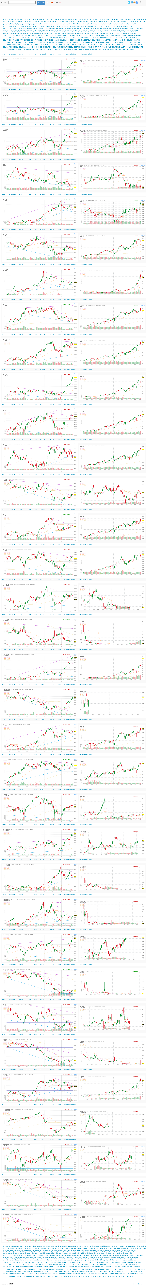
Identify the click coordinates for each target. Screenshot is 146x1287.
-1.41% (21, 1209)
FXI (3, 474)
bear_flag (58, 49)
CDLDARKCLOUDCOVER (27, 38)
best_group (19, 19)
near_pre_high (81, 28)
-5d (30, 439)
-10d (30, 614)
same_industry (126, 49)
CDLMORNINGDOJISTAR (103, 42)
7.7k (41, 1174)
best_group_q (37, 19)
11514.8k (42, 369)
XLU (3, 439)
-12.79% (52, 789)
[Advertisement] (33, 12)
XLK (3, 369)
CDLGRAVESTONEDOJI (119, 38)
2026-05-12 (12, 54)
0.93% (20, 299)
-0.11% (21, 964)
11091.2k (42, 404)
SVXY (4, 789)
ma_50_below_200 (52, 28)
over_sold (6, 31)
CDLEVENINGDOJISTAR (89, 38)
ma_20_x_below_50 (26, 28)
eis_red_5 (97, 21)
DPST (4, 579)
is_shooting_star (55, 24)
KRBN (4, 1104)
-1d (30, 334)
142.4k (42, 1034)
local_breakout (75, 24)
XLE (3, 194)
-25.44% (52, 1209)
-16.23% (52, 894)
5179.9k (42, 719)
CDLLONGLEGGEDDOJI (26, 42)
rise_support (95, 31)
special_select (111, 31)
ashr (53, 49)
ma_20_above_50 (9, 26)
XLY (3, 544)
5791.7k (42, 649)
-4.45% (52, 1069)
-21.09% (52, 999)
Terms (135, 1284)
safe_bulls (117, 49)
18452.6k (42, 194)
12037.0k (42, 334)
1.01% (20, 754)
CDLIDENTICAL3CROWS (83, 40)
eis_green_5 (84, 21)
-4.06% (52, 229)
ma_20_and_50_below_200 (62, 26)
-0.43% (21, 54)
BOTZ (4, 929)
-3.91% (52, 719)
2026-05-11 (12, 89)
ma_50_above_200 (39, 28)
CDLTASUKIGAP (136, 45)
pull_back (26, 31)
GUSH (4, 859)
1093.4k (42, 824)
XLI (3, 334)
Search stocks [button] (41, 2)
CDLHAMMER (132, 38)
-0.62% (21, 404)
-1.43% (21, 894)
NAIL (3, 999)
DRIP (3, 964)
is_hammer (46, 24)
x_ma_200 (27, 35)
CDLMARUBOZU (51, 42)
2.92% (20, 1139)
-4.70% (52, 124)
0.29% (20, 89)
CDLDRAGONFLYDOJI (60, 38)
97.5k (41, 1069)
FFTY (4, 1139)
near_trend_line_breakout (108, 28)
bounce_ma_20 (89, 19)
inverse (90, 49)
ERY (3, 1034)
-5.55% (52, 824)
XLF (3, 229)
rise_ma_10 (55, 31)
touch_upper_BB (132, 31)
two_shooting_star (43, 33)
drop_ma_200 (38, 21)
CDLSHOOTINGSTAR (59, 45)
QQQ (3, 89)
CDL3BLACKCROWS (26, 47)
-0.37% (21, 229)
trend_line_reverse (22, 33)
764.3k (42, 859)
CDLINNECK (96, 40)
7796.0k (42, 614)
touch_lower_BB (122, 31)
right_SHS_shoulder (44, 31)
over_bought (140, 28)
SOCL (4, 1174)
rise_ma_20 (63, 31)
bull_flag (64, 49)
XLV (3, 299)
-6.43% (52, 509)
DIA (3, 404)
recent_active (33, 31)
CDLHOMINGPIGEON (67, 40)
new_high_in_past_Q (123, 28)
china (72, 49)
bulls (68, 49)
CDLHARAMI (34, 40)
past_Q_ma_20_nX (16, 31)
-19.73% (52, 1104)
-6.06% (52, 1139)
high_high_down (22, 24)
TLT (3, 159)
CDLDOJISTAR (48, 38)
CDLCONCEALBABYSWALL (132, 35)
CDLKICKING (122, 40)
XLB (3, 719)
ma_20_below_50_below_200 (105, 26)
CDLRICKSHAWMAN (10, 45)
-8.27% (52, 194)
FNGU (4, 684)
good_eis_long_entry (139, 21)
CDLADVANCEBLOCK (74, 35)
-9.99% (52, 474)
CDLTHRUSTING (86, 47)
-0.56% (21, 439)
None (35, 54)
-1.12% (21, 369)
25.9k (41, 1139)
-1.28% (21, 929)
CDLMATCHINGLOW (74, 42)
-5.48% (52, 89)
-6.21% (52, 649)
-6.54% (52, 544)
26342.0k (42, 159)
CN (50, 3)
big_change (61, 19)
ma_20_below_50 (90, 26)
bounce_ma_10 (78, 19)
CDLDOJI (39, 38)
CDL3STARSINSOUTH (60, 47)
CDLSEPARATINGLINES (43, 45)
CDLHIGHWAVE (44, 40)
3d (29, 1069)
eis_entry (77, 21)
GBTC (4, 1209)
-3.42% (52, 159)
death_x (143, 19)
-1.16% (21, 334)
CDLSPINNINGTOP (84, 45)
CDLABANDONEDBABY (59, 35)
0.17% (20, 194)
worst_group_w (83, 33)
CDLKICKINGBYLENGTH (135, 40)
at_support (12, 19)
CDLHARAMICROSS (23, 40)
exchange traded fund (70, 54)
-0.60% (21, 159)
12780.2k (42, 299)
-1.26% (21, 124)
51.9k (41, 1104)
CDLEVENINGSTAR (104, 38)
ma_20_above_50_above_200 (24, 26)
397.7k (42, 964)
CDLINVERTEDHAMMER (109, 40)
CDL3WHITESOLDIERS (11, 47)
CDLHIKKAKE (54, 40)
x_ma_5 (33, 35)
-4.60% (52, 439)
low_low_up (84, 24)
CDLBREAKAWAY (99, 35)
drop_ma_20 (15, 21)
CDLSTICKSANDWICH (115, 45)
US (58, 3)
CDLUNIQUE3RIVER (118, 47)
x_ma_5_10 (40, 35)
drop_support (64, 21)
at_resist (5, 19)
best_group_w (47, 19)
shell (132, 49)
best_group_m (28, 19)
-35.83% (52, 579)
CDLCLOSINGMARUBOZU (114, 35)
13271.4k (42, 264)
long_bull (101, 49)
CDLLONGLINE (40, 42)
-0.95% (21, 719)
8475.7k (42, 544)
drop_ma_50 (55, 21)
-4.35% (52, 54)
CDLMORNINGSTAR (119, 42)
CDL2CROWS (106, 47)
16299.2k (42, 229)
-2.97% (52, 264)
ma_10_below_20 (117, 24)
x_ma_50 (47, 35)
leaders (95, 49)
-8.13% (52, 1174)
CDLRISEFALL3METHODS (26, 45)
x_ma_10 (129, 33)
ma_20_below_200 (78, 26)
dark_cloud (136, 19)
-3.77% (52, 334)
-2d (30, 159)
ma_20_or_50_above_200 (124, 26)
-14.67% (52, 964)
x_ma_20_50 (7, 35)
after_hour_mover (45, 49)
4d (29, 264)
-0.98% (21, 264)
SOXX (4, 649)
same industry (67, 1209)
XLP (3, 509)
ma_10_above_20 (105, 24)
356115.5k (43, 54)
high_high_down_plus (35, 24)
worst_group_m (63, 33)
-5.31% (52, 369)
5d (29, 89)
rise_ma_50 (87, 31)
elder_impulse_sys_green (108, 21)
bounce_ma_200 (99, 19)
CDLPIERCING (140, 42)
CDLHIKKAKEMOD (88, 42)
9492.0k (42, 509)
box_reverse (129, 19)
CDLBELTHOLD (87, 35)
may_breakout (63, 28)
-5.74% (52, 929)
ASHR (4, 824)
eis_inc (91, 21)
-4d (30, 229)
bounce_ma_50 (110, 19)
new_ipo (133, 28)
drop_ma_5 (47, 21)
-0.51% (21, 824)
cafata (3, 2)
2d (29, 54)
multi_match (72, 28)
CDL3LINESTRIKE (74, 47)
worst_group (53, 33)
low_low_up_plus (93, 24)
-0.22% (21, 789)
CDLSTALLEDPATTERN (99, 45)
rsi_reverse (103, 31)
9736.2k (42, 474)
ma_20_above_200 (130, 24)
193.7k (42, 999)
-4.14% (21, 999)
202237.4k (43, 89)
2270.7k (42, 754)
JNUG (4, 894)
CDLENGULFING (74, 38)
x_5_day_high (113, 33)
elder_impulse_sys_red (124, 21)
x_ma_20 (135, 33)
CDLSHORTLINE (72, 45)
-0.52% (21, 474)
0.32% (20, 509)
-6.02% (21, 579)
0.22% (20, 859)
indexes (85, 49)
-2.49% (21, 649)
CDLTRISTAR (96, 47)
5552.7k (42, 684)
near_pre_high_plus (92, 28)
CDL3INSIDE (37, 47)
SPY (3, 54)
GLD (3, 264)
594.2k (42, 894)
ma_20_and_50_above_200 (44, 26)
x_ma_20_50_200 (17, 35)
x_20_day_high (103, 33)
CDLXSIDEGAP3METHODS (30, 49)
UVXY (4, 614)
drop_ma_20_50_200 (27, 21)
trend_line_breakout (9, 33)
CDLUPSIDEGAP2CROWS (12, 49)
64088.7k (42, 124)
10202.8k (42, 439)
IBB (3, 754)
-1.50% (21, 684)
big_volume (69, 19)
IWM (3, 124)
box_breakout (120, 19)
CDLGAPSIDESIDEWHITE (134, 47)
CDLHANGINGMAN (9, 40)
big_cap (54, 19)
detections (77, 49)
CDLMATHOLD (62, 42)
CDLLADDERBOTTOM (10, 42)
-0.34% (21, 1034)
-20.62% (52, 859)
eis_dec (71, 21)
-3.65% (52, 299)
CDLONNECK (130, 42)
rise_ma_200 (71, 31)
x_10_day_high (93, 33)
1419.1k (42, 789)
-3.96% (52, 404)
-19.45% (52, 684)
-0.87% (21, 544)
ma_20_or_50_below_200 (11, 28)
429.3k (42, 929)
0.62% (20, 614)
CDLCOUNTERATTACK (11, 38)
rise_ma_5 (79, 31)
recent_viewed (109, 49)
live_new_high (65, 24)
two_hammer (32, 33)
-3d (30, 194)
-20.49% (52, 614)
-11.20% (52, 1034)
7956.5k (42, 579)
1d (29, 404)
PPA (3, 1069)
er (82, 49)
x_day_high (122, 33)
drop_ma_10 (7, 21)
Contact (140, 1284)
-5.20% (52, 754)
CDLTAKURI (127, 45)
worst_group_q (73, 33)
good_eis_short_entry (10, 24)
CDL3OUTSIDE (47, 47)
